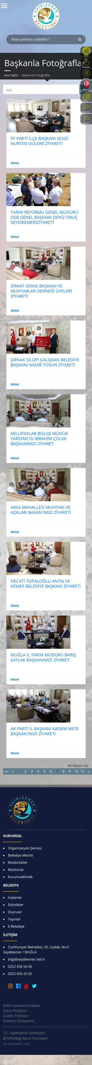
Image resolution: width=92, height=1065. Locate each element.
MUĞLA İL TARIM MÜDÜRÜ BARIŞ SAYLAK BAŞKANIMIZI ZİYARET (43, 657)
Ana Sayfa (11, 75)
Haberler (15, 897)
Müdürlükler (17, 862)
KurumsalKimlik (20, 877)
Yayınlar (14, 919)
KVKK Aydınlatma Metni (21, 1005)
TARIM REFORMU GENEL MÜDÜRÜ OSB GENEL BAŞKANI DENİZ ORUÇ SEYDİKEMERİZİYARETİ (44, 217)
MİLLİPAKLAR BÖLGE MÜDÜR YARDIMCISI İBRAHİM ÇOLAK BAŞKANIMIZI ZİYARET (39, 438)
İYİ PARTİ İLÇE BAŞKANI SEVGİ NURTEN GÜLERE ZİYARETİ (39, 141)
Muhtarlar (16, 869)
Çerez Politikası (15, 1010)
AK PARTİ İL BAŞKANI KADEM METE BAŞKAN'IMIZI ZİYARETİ (45, 731)
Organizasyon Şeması (25, 848)
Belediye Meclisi (20, 855)
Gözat (15, 163)
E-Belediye (16, 926)
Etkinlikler (15, 904)
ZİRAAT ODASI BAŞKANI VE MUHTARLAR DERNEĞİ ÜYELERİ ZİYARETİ (41, 291)
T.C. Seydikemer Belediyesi (24, 1033)
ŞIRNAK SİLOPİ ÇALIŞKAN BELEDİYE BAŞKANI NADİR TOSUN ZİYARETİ (45, 362)
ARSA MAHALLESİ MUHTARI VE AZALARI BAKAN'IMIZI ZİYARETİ (41, 509)
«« (6, 771)
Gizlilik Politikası (15, 1015)
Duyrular (15, 912)
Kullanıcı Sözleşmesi (18, 1020)
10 (76, 771)
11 (82, 771)
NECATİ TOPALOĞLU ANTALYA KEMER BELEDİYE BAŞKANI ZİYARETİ (46, 583)
